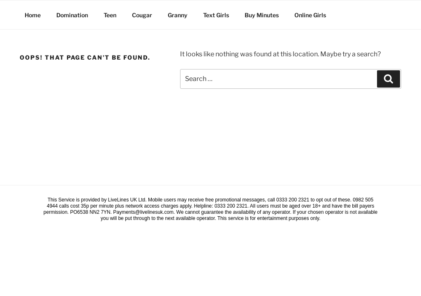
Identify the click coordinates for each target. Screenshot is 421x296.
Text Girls (216, 15)
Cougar (142, 15)
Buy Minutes (262, 15)
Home (33, 15)
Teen (110, 15)
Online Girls (310, 15)
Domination (72, 15)
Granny (177, 15)
